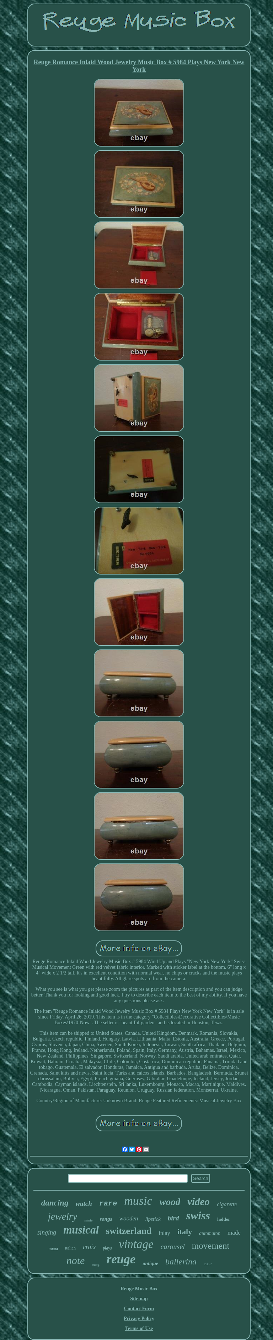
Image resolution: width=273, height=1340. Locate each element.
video (198, 1201)
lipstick (152, 1219)
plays (107, 1248)
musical (81, 1230)
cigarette (227, 1204)
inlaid (53, 1249)
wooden (128, 1218)
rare (108, 1203)
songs (106, 1219)
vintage (136, 1244)
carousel (173, 1247)
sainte (88, 1220)
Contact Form (139, 1308)
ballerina (181, 1261)
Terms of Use (139, 1328)
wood (170, 1202)
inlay (164, 1233)
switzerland (129, 1231)
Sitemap (139, 1298)
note (75, 1260)
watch (83, 1203)
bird (173, 1218)
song (95, 1264)
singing (46, 1232)
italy (184, 1231)
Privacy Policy (139, 1318)
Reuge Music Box (139, 1288)
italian (70, 1248)
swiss (198, 1215)
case (208, 1263)
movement (211, 1246)
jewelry (62, 1216)
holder (223, 1219)
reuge (121, 1259)
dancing (55, 1202)
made (234, 1232)
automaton (209, 1233)
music (138, 1200)
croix (89, 1247)
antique (150, 1263)
